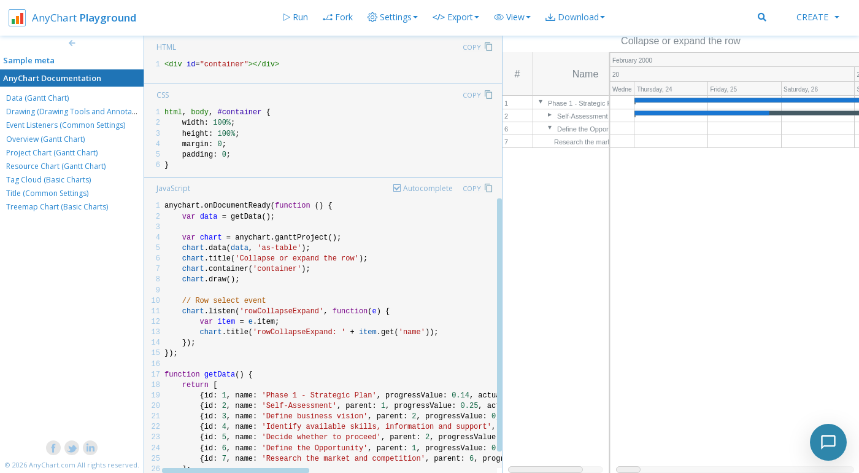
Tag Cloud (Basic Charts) (48, 179)
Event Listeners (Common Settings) (65, 125)
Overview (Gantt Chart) (45, 139)
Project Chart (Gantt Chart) (52, 152)
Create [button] (817, 17)
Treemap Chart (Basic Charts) (57, 206)
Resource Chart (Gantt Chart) (56, 166)
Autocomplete (428, 188)
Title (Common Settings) (47, 193)
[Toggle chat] (828, 442)
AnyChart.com (52, 464)
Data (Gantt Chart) (37, 98)
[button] (512, 17)
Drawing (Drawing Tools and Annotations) (78, 111)
